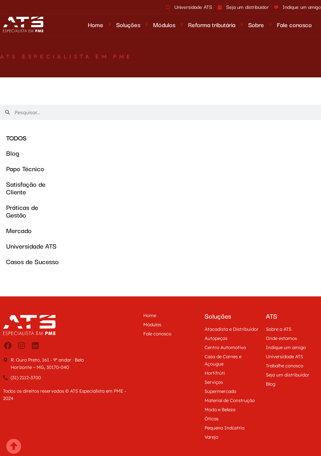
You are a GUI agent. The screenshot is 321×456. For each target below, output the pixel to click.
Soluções (128, 24)
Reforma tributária (211, 24)
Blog (12, 153)
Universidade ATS (31, 246)
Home (95, 24)
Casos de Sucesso (32, 261)
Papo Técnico (25, 168)
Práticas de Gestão (22, 211)
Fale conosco (294, 24)
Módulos (164, 24)
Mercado (19, 230)
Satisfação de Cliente (25, 187)
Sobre (256, 24)
